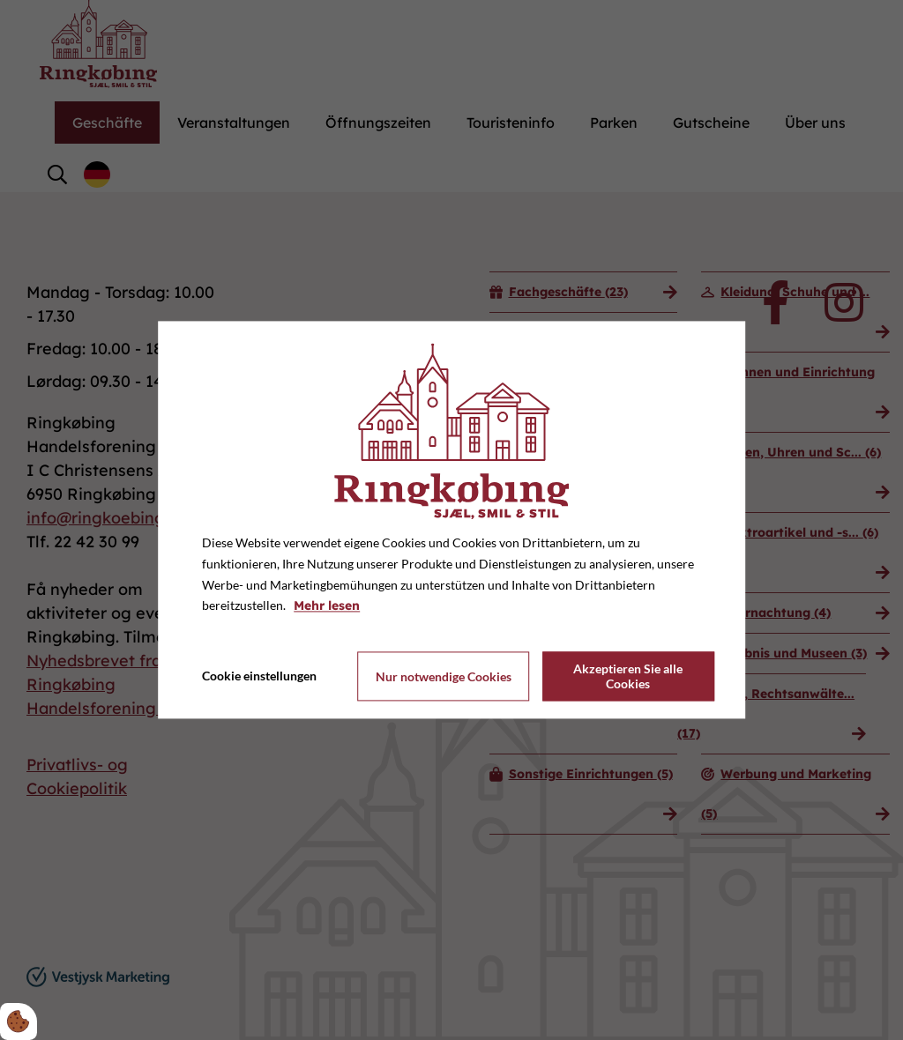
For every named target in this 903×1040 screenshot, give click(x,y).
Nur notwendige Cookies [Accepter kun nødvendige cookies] (443, 676)
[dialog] (451, 519)
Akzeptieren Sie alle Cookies (628, 677)
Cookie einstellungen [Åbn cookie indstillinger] (259, 676)
